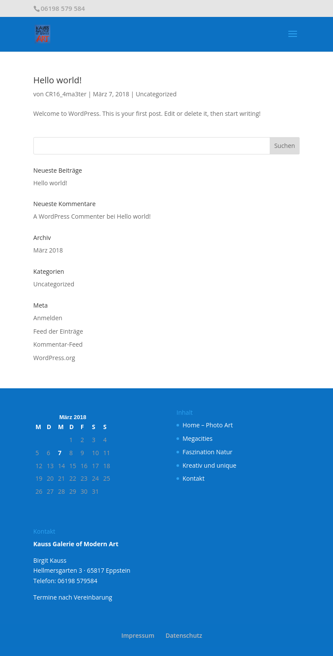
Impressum (137, 635)
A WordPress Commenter (69, 216)
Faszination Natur (207, 452)
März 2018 (48, 250)
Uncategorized (156, 94)
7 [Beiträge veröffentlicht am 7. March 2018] (60, 453)
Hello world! (57, 80)
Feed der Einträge (58, 331)
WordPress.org (54, 358)
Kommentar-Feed (58, 344)
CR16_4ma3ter (65, 94)
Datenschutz (184, 635)
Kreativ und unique (209, 465)
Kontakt (194, 478)
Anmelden (47, 318)
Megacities (197, 438)
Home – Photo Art (208, 425)
